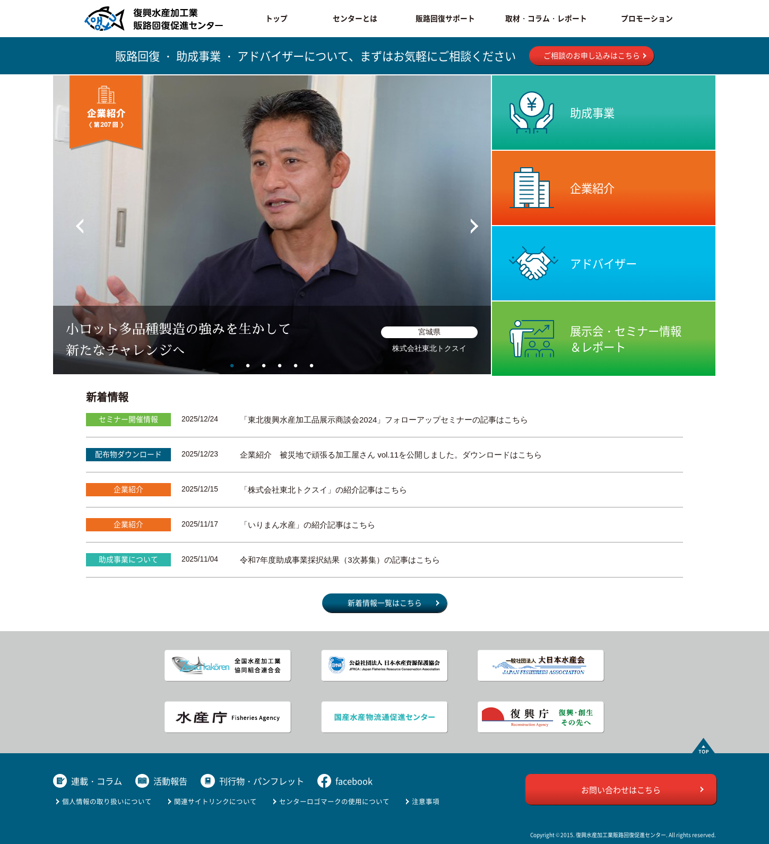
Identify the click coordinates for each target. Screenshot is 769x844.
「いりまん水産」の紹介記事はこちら (307, 524)
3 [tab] (263, 365)
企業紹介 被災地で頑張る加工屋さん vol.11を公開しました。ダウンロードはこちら (391, 454)
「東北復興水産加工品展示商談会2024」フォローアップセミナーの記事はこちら (384, 419)
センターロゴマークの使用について (334, 801)
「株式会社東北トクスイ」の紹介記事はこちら (323, 489)
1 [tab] (232, 365)
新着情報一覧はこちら (385, 602)
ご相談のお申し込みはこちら (591, 55)
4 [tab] (279, 365)
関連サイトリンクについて (215, 801)
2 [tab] (248, 365)
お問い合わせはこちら (621, 789)
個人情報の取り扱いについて (107, 801)
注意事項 (425, 801)
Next (465, 220)
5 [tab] (295, 365)
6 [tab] (311, 365)
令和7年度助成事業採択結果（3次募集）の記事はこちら (340, 559)
